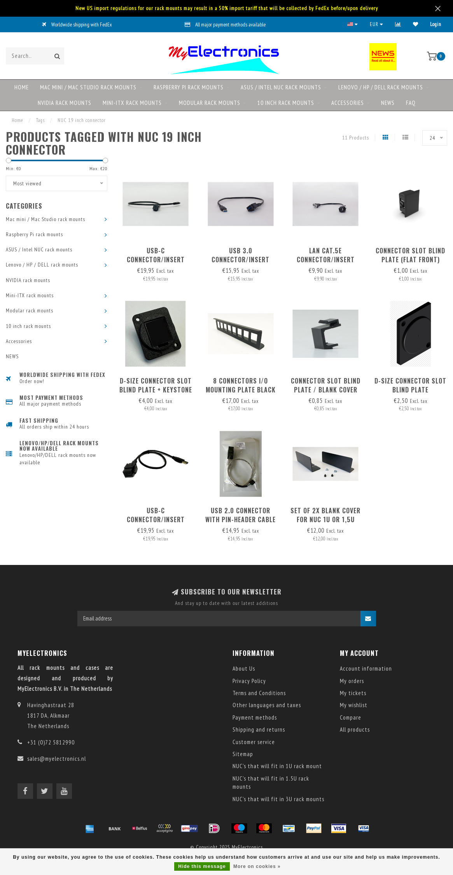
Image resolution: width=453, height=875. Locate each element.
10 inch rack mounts (285, 102)
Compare (350, 717)
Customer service (254, 742)
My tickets (353, 693)
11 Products (355, 137)
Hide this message (202, 866)
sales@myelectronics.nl (56, 758)
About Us (244, 668)
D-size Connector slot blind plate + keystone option (155, 389)
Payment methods (255, 717)
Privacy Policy (249, 681)
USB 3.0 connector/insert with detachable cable (241, 259)
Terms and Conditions (259, 693)
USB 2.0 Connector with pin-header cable (240, 515)
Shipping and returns (259, 729)
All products (355, 729)
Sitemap (243, 754)
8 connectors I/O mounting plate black (241, 385)
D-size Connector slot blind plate (410, 385)
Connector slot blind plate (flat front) (410, 255)
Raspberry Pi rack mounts (189, 87)
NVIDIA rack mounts (64, 102)
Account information (366, 668)
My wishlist (353, 705)
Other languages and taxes (267, 705)
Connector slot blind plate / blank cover (325, 385)
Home (21, 87)
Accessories (347, 102)
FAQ (411, 102)
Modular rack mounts (209, 102)
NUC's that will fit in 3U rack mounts (278, 799)
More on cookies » (257, 866)
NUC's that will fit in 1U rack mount (277, 766)
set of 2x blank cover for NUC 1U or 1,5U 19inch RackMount (325, 519)
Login (435, 24)
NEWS (388, 102)
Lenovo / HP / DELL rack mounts (380, 87)
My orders (352, 681)
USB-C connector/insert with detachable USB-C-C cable (155, 264)
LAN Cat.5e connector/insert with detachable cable (325, 259)
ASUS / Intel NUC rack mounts (281, 87)
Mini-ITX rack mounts (132, 102)
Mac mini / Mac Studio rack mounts (88, 87)
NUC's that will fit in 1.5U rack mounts (271, 782)
